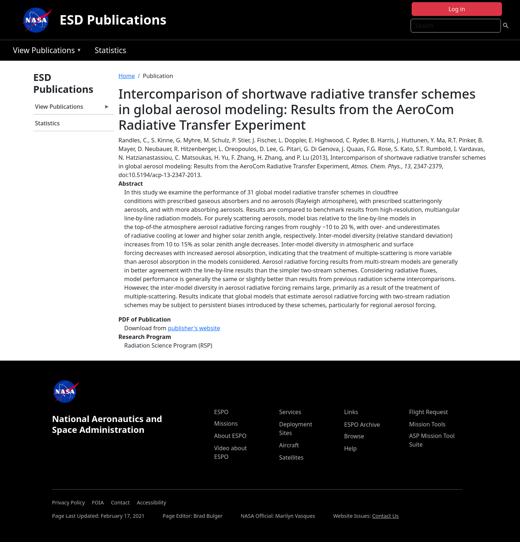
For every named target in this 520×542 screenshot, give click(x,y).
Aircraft (289, 445)
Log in (456, 9)
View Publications (45, 51)
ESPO (221, 412)
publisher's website (194, 328)
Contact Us (385, 515)
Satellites (291, 457)
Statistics (110, 50)
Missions (226, 423)
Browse (354, 436)
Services (290, 412)
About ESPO (230, 436)
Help (350, 448)
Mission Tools (427, 424)
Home (126, 76)
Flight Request (428, 412)
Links (351, 412)
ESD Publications (113, 20)
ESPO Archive (362, 425)
